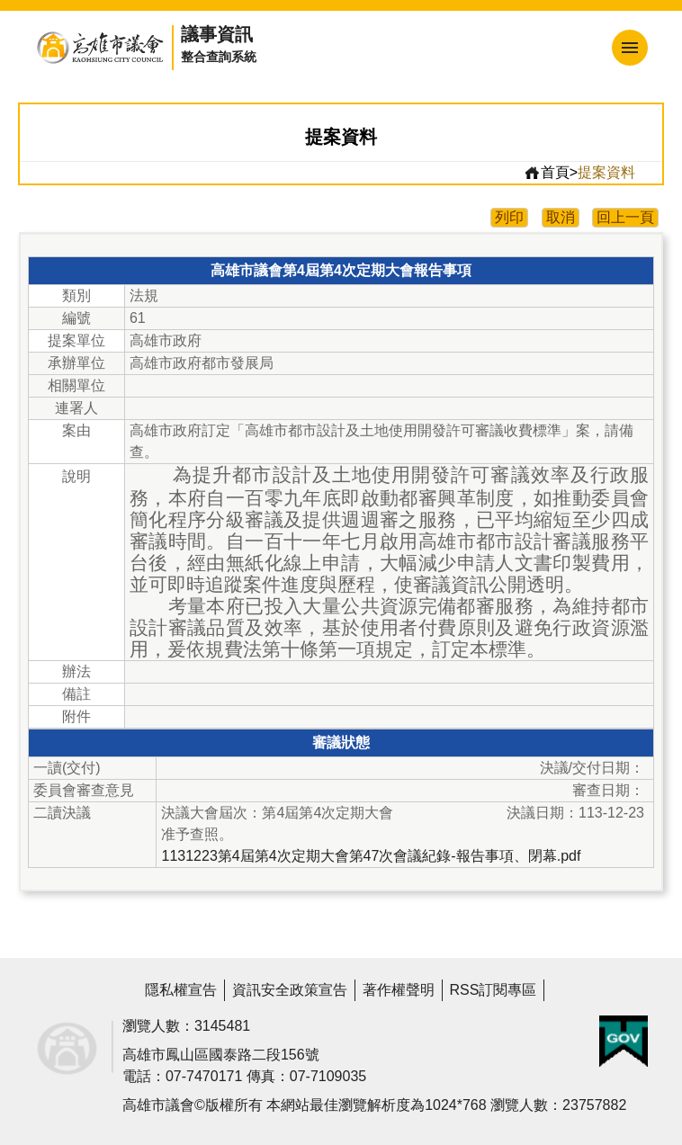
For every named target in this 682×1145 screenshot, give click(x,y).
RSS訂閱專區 (493, 989)
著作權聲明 (399, 989)
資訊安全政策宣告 (289, 989)
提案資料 (606, 172)
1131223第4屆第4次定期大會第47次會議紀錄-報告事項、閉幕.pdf (370, 855)
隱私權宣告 (181, 989)
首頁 (547, 173)
